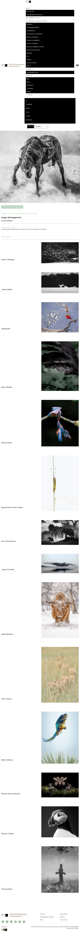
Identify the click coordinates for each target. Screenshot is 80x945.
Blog (27, 79)
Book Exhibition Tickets (33, 18)
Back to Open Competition (12, 207)
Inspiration (29, 85)
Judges (28, 59)
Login (28, 116)
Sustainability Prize (32, 72)
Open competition (32, 37)
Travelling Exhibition (32, 27)
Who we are (30, 11)
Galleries (29, 53)
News (28, 82)
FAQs (27, 112)
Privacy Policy (63, 914)
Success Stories (31, 63)
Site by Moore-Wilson (73, 928)
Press (28, 108)
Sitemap (62, 917)
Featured (28, 75)
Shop (28, 66)
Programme (29, 69)
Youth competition (32, 43)
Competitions (30, 31)
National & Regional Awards (35, 47)
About (28, 8)
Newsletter (30, 126)
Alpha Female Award (33, 50)
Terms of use (63, 920)
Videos (28, 92)
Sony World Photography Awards (36, 21)
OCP (27, 56)
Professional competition (34, 34)
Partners (29, 104)
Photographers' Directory (34, 15)
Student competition (33, 40)
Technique (29, 88)
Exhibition (29, 24)
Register (29, 120)
